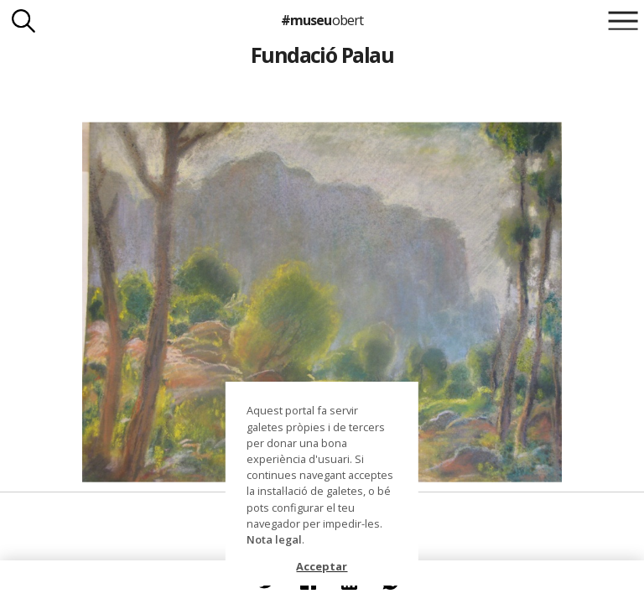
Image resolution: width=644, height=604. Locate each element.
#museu (321, 20)
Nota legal (274, 539)
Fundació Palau (322, 54)
